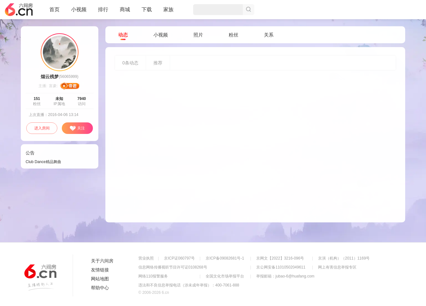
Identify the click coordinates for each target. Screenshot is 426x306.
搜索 (248, 9)
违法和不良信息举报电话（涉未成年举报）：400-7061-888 (188, 285)
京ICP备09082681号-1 (225, 258)
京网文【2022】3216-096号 (280, 258)
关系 (269, 34)
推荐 (157, 62)
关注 (77, 128)
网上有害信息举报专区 (337, 267)
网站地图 (100, 278)
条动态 (130, 62)
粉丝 (233, 34)
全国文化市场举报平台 (225, 276)
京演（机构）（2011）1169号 (344, 258)
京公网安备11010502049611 (280, 267)
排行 (103, 9)
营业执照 (146, 258)
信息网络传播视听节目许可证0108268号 (172, 267)
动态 (123, 35)
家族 (168, 12)
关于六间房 (102, 260)
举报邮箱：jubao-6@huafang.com (285, 276)
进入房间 (42, 128)
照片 (198, 34)
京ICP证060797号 (179, 258)
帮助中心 (100, 287)
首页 (54, 12)
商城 (125, 12)
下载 (147, 9)
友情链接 (100, 269)
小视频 (78, 12)
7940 (82, 98)
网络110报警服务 (153, 276)
